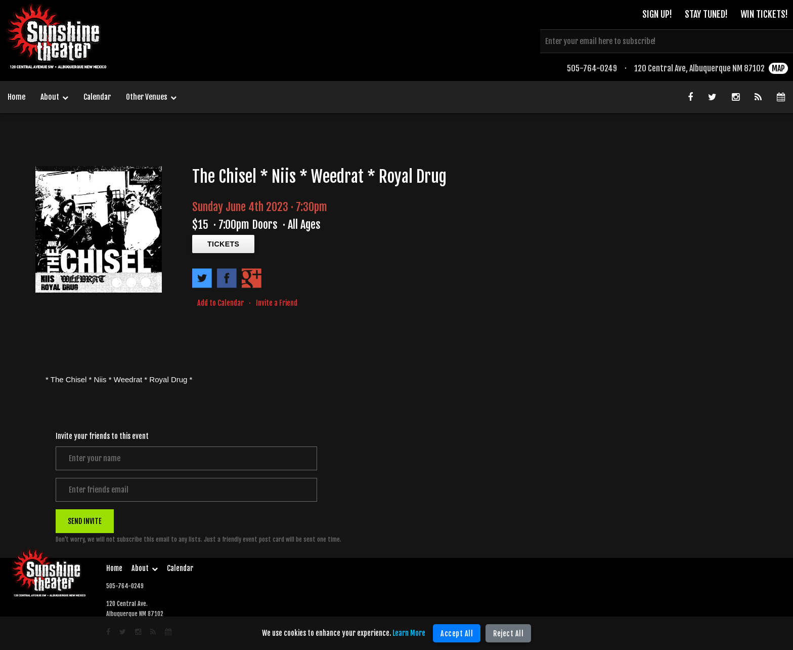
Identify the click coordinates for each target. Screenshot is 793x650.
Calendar (97, 97)
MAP (778, 68)
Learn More (408, 633)
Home (16, 97)
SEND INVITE (85, 520)
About (54, 98)
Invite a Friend (276, 303)
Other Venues (151, 98)
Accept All (456, 633)
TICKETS (223, 244)
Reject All (508, 633)
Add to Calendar (220, 303)
